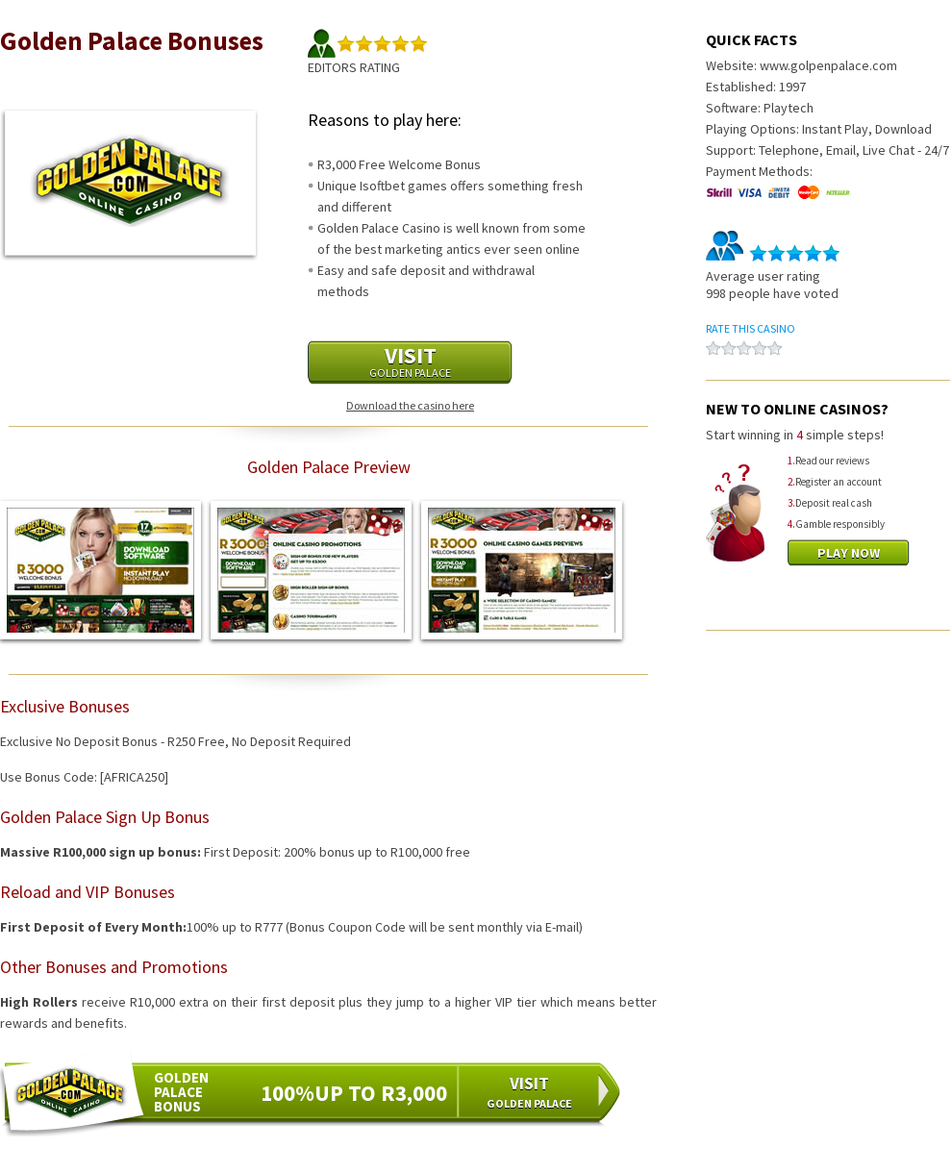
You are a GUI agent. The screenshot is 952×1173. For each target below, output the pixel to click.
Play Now (848, 553)
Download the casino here (410, 405)
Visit (410, 361)
